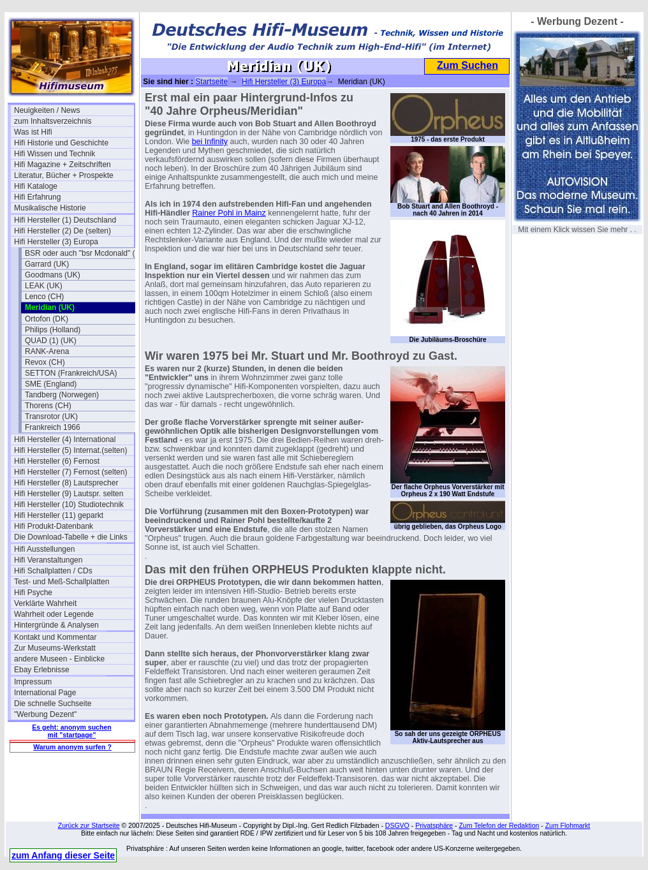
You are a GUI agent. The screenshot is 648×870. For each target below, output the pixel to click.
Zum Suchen (467, 65)
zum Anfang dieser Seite (63, 855)
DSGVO (397, 825)
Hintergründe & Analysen (56, 625)
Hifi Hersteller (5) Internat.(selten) (70, 450)
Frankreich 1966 (52, 427)
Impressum (33, 681)
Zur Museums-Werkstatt (55, 648)
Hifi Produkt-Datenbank (53, 526)
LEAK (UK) (44, 285)
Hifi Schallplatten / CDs (53, 570)
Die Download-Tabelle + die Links (71, 537)
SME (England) (51, 384)
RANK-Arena (47, 351)
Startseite (211, 81)
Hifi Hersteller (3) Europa (56, 241)
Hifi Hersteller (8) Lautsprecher (66, 482)
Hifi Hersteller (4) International (64, 439)
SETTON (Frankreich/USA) (71, 373)
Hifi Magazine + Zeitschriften (62, 164)
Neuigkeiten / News (47, 110)
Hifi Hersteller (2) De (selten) (62, 230)
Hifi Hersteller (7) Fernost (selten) (70, 472)
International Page (45, 692)
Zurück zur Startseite (89, 825)
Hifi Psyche (33, 592)
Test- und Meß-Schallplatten (61, 581)
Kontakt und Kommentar (55, 637)
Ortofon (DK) (46, 318)
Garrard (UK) (47, 264)
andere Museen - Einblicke (59, 658)
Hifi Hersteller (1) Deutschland (65, 220)
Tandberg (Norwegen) (62, 394)
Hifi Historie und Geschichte (61, 142)
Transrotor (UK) (51, 416)
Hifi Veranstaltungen (48, 560)
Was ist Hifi (33, 132)
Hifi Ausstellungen (44, 549)
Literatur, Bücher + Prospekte (64, 175)
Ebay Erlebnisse (42, 669)
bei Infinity (210, 141)
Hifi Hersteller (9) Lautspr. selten (68, 493)
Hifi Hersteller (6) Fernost (56, 461)
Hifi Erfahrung (37, 197)
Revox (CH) (45, 362)
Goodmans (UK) (52, 274)
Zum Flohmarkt (568, 825)
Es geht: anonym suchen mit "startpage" (71, 731)
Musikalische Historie (50, 207)
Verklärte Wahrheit (45, 603)
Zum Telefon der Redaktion (499, 825)
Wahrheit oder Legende (54, 614)
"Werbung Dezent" (45, 714)
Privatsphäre (434, 825)
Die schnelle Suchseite (52, 703)
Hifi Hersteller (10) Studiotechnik (69, 504)
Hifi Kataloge (35, 186)
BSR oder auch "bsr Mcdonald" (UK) (85, 253)
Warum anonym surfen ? (72, 747)
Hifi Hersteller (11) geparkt (58, 515)
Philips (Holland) (52, 329)
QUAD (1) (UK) (51, 340)
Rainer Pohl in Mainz (228, 213)
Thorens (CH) (48, 405)
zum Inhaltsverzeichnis (52, 121)
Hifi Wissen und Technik (54, 153)
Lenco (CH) (44, 296)
